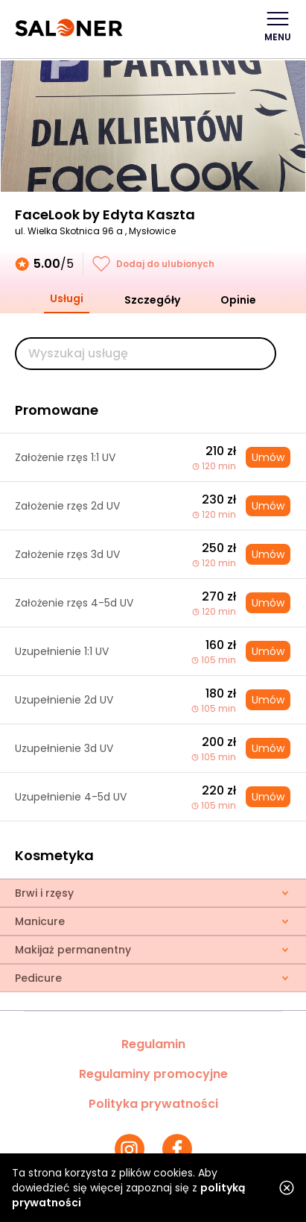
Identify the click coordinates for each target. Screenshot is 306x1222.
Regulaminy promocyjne (153, 1073)
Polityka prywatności (153, 1103)
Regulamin (153, 1044)
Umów (268, 457)
